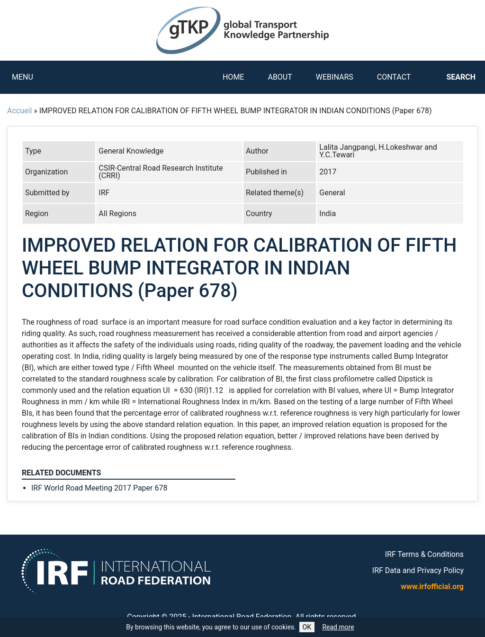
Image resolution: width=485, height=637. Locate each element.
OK (307, 627)
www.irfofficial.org (432, 586)
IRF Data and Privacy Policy (418, 570)
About (280, 77)
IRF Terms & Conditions (424, 554)
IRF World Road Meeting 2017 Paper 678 (99, 487)
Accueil (19, 110)
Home (233, 77)
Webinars (334, 77)
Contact (394, 77)
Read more (338, 627)
